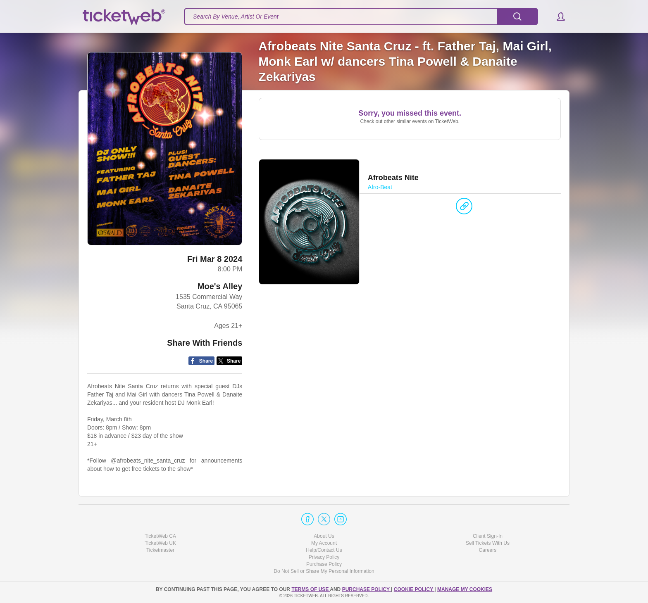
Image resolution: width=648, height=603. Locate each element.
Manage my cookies (464, 589)
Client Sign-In (488, 536)
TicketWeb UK (160, 543)
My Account (324, 543)
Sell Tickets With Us (488, 543)
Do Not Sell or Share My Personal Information (324, 571)
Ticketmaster (160, 550)
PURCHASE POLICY (366, 589)
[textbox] (361, 16)
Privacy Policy (324, 557)
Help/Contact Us (324, 550)
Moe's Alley (220, 286)
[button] (557, 16)
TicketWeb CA (160, 536)
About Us (324, 536)
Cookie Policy (414, 589)
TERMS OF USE (310, 589)
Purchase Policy (324, 564)
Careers (488, 550)
